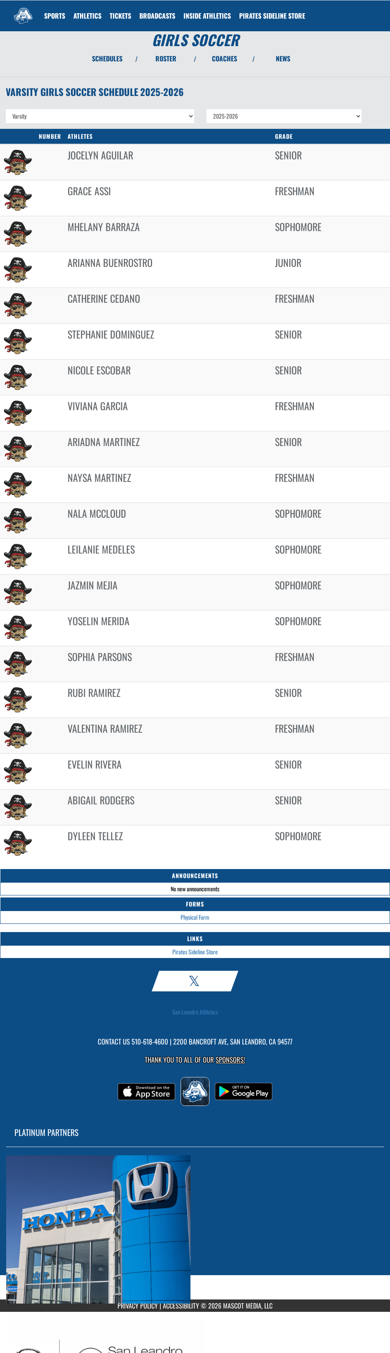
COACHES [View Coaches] (224, 58)
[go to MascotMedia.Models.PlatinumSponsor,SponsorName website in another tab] (195, 1229)
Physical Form (195, 917)
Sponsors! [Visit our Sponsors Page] (230, 1059)
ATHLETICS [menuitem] (87, 16)
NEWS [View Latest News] (283, 58)
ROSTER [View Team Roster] (165, 58)
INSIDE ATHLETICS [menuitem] (207, 16)
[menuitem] (120, 15)
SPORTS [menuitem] (54, 16)
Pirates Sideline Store (195, 951)
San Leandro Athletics (195, 1012)
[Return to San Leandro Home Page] (23, 10)
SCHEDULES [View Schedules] (107, 58)
